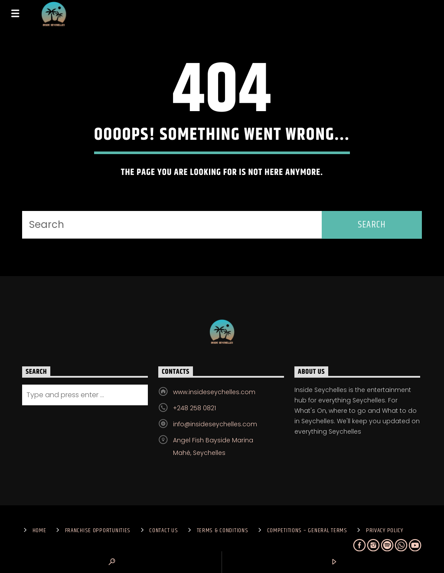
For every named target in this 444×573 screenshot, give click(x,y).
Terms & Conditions (222, 530)
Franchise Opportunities (98, 530)
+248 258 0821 (194, 408)
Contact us (163, 530)
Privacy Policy (384, 530)
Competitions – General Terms (307, 530)
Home (39, 530)
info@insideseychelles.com (215, 424)
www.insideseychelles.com (214, 392)
